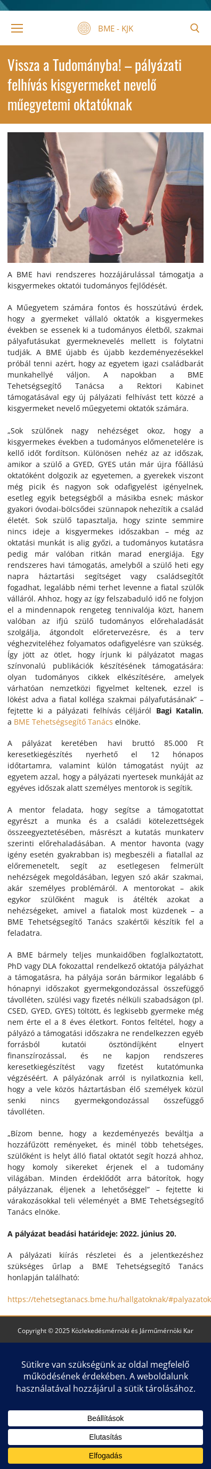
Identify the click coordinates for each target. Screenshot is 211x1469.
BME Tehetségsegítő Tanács (63, 722)
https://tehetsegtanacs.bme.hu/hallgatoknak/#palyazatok (109, 1299)
